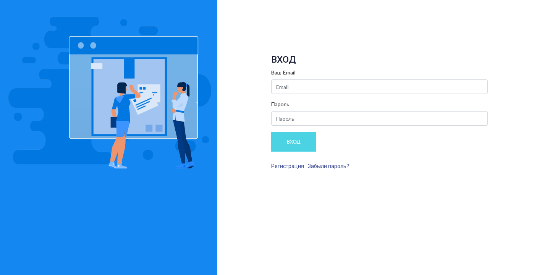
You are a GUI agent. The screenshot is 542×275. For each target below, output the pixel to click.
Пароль (280, 104)
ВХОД (294, 142)
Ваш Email (283, 72)
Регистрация (287, 166)
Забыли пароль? (328, 166)
